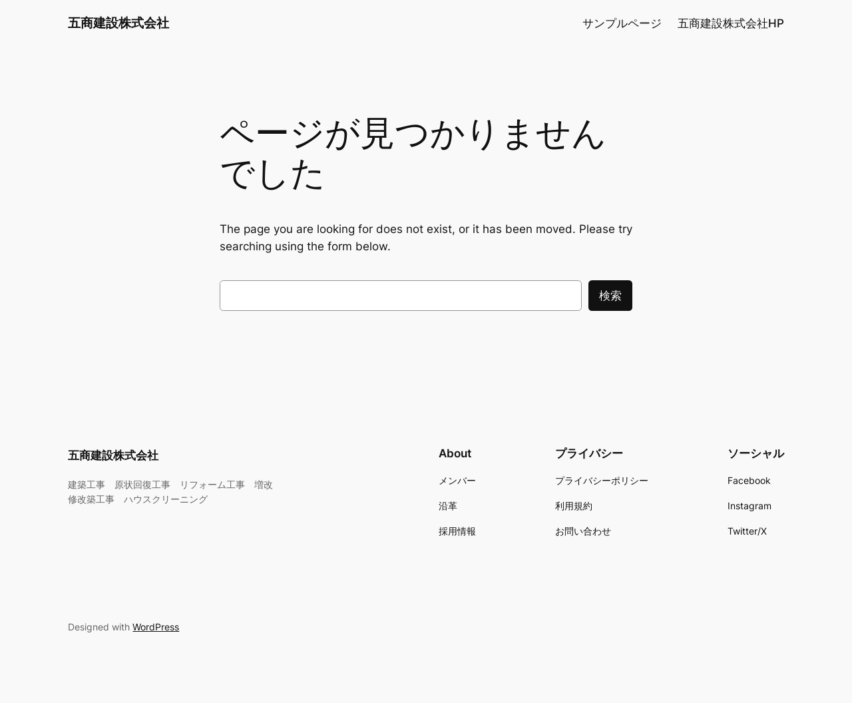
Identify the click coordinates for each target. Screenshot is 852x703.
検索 (610, 295)
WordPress (155, 626)
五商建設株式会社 (118, 23)
